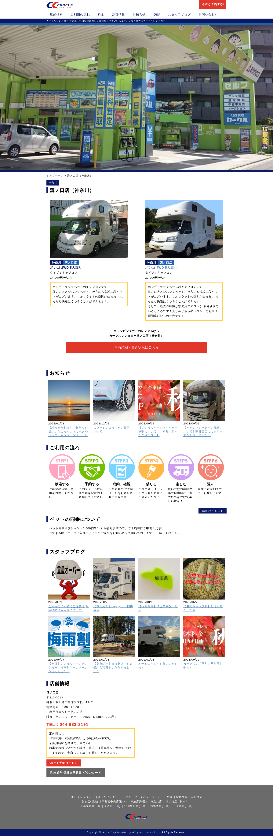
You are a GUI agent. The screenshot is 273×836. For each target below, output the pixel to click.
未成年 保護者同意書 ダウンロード (75, 772)
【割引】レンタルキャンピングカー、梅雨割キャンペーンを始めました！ (68, 667)
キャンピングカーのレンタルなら (120, 832)
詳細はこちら (212, 511)
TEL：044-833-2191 (67, 724)
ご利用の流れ (80, 14)
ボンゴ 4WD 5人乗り (161, 267)
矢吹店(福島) (89, 801)
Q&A (156, 14)
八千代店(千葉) (183, 805)
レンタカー (86, 796)
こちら (175, 533)
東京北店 (156, 801)
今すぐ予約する (213, 4)
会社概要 (198, 796)
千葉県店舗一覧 (90, 805)
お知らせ (139, 14)
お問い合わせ (208, 14)
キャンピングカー (109, 796)
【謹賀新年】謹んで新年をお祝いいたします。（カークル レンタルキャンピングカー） (69, 431)
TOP (72, 796)
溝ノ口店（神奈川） (179, 801)
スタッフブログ (179, 14)
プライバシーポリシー (149, 796)
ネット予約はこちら (64, 762)
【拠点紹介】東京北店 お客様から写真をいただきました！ (113, 667)
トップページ (55, 175)
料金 (101, 14)
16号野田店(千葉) (135, 805)
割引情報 (118, 14)
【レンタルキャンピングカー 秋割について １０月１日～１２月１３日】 (159, 431)
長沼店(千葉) (112, 805)
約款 (170, 796)
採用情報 (182, 796)
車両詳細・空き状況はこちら (136, 347)
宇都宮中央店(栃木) (113, 801)
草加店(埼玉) (138, 801)
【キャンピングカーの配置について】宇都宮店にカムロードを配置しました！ (203, 431)
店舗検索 (56, 14)
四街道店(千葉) (160, 805)
